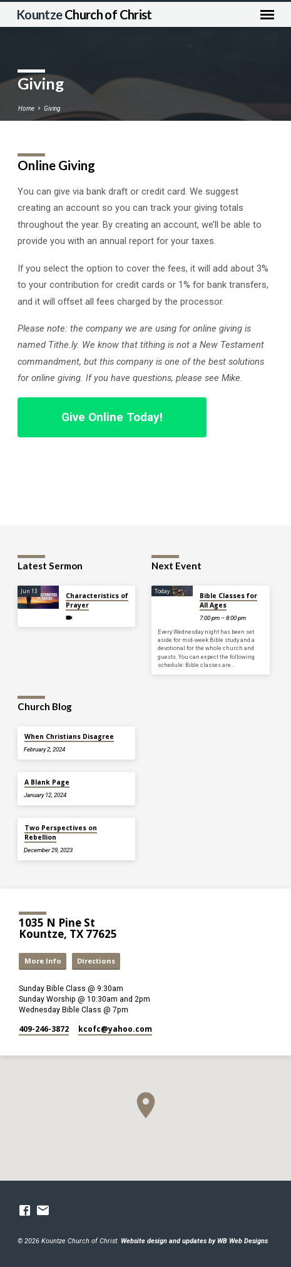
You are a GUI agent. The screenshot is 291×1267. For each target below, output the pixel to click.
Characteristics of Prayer (97, 600)
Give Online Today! (112, 417)
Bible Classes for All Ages (228, 600)
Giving (52, 108)
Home (26, 108)
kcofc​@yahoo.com (115, 1029)
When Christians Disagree (69, 736)
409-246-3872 (44, 1029)
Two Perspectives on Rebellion (60, 832)
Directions (96, 960)
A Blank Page (46, 782)
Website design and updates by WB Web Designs (194, 1241)
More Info (42, 960)
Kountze (84, 14)
